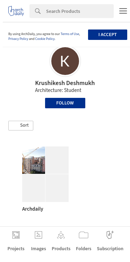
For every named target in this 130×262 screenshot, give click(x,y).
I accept (107, 34)
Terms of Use (70, 34)
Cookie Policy (45, 38)
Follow (65, 103)
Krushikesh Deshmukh (65, 83)
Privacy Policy (18, 38)
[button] (20, 125)
